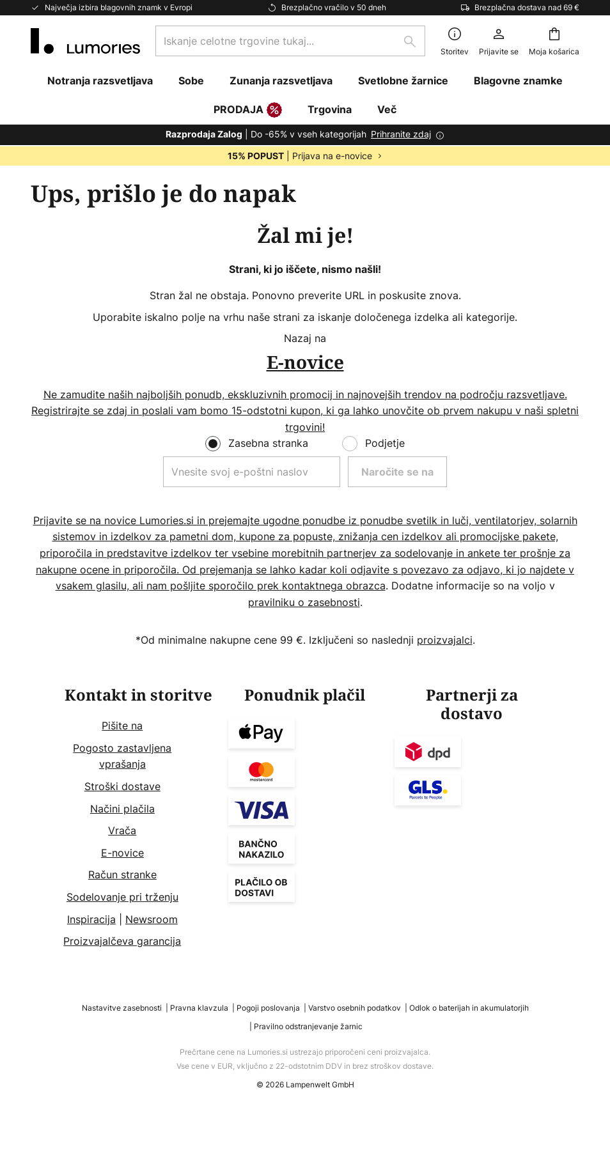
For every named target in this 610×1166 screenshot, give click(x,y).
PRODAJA (248, 110)
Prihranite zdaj (401, 134)
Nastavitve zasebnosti (122, 1007)
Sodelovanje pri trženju (122, 897)
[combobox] (290, 41)
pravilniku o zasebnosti (304, 602)
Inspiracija (91, 919)
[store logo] (85, 41)
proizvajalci (445, 640)
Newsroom (151, 919)
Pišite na (122, 726)
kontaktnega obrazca (334, 586)
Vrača (122, 830)
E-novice (122, 853)
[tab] (138, 818)
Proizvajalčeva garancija (122, 941)
